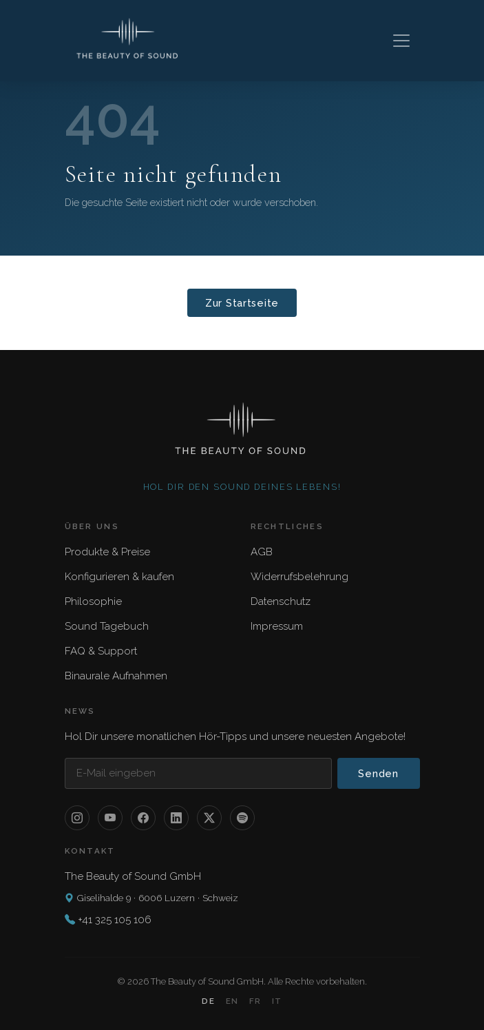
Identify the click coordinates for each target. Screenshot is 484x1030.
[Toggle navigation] (401, 41)
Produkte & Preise (107, 552)
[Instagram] (77, 817)
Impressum (277, 626)
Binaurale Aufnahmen (116, 676)
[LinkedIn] (176, 817)
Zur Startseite (242, 303)
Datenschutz (281, 601)
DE (208, 1001)
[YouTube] (110, 817)
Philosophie (93, 601)
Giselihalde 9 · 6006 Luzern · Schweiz (151, 897)
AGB (262, 552)
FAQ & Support (101, 651)
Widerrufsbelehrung (299, 576)
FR (255, 1001)
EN (232, 1001)
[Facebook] (143, 817)
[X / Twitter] (209, 817)
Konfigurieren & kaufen (119, 576)
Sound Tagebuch (107, 626)
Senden (378, 773)
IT (277, 1001)
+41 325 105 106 (114, 920)
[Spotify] (242, 817)
